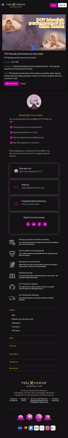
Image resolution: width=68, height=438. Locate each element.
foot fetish (42, 76)
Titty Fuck (15, 69)
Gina (32, 73)
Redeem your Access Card (22, 319)
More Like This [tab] (11, 84)
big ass (58, 73)
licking (20, 76)
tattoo (52, 73)
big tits (6, 76)
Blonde (40, 66)
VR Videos (16, 331)
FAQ (13, 315)
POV (9, 69)
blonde (46, 73)
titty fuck (58, 76)
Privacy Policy (23, 399)
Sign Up (62, 5)
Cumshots (33, 66)
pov (41, 73)
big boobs (14, 76)
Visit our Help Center (30, 204)
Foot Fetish (28, 69)
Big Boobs (17, 66)
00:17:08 (15, 62)
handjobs (50, 76)
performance (24, 73)
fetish (15, 78)
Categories (16, 323)
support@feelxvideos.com (33, 188)
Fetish (21, 69)
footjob (34, 76)
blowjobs (27, 76)
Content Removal (55, 399)
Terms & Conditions (13, 399)
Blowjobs (25, 66)
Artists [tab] (23, 84)
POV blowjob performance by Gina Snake (23, 54)
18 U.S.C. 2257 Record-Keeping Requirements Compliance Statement (39, 400)
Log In (53, 5)
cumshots (8, 78)
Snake (37, 73)
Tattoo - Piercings (50, 66)
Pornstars (16, 327)
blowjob (16, 73)
